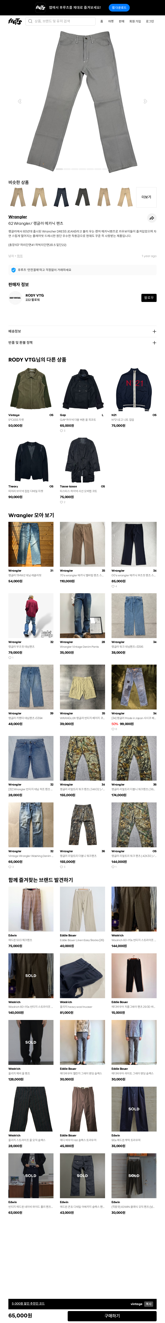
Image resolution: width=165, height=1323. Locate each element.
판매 (121, 21)
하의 (20, 256)
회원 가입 (135, 21)
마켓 (111, 21)
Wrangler (17, 217)
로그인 (150, 21)
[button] (19, 101)
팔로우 (149, 298)
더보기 (146, 197)
